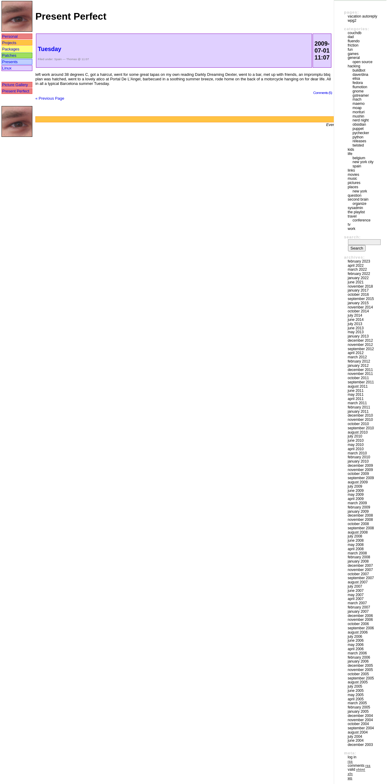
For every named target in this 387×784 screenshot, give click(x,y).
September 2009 (361, 478)
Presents (10, 62)
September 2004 (361, 728)
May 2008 (356, 545)
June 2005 (356, 691)
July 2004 (355, 736)
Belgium (359, 158)
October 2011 (358, 378)
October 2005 (358, 674)
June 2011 (356, 391)
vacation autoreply (362, 16)
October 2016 (358, 294)
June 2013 (356, 328)
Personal (10, 36)
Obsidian (359, 124)
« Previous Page (49, 98)
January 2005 (358, 711)
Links (351, 170)
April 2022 (356, 265)
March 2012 (357, 357)
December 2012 (360, 340)
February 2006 (359, 657)
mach (357, 99)
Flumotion (360, 87)
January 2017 (358, 290)
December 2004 (360, 716)
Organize (359, 204)
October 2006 (358, 624)
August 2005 (358, 682)
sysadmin (355, 208)
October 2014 (358, 311)
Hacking (354, 66)
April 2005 (356, 699)
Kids (351, 149)
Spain (58, 59)
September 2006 (361, 628)
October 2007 (358, 574)
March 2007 (357, 603)
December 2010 (360, 415)
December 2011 (360, 370)
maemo (359, 104)
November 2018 (360, 286)
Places (353, 187)
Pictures (354, 183)
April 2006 (356, 649)
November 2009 (360, 470)
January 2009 (358, 511)
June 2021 (356, 282)
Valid (356, 769)
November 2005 (360, 670)
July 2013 (355, 324)
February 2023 (359, 261)
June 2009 (356, 491)
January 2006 (358, 661)
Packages (10, 49)
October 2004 (358, 724)
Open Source (362, 62)
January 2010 (358, 461)
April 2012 (356, 353)
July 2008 (355, 536)
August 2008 (358, 532)
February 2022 (359, 274)
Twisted (358, 145)
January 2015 (358, 303)
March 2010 (357, 453)
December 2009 (360, 465)
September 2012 (361, 349)
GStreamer (361, 95)
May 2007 (356, 595)
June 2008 (356, 540)
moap (357, 108)
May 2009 (356, 494)
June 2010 (356, 440)
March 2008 (357, 553)
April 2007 (356, 599)
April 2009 (356, 499)
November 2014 (360, 307)
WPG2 (352, 20)
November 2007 (360, 570)
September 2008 (361, 528)
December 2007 (360, 565)
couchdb (354, 33)
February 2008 (359, 557)
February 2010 (359, 457)
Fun (350, 49)
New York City (363, 162)
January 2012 (358, 365)
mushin (358, 116)
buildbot (359, 70)
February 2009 (359, 507)
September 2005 (361, 678)
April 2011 (356, 399)
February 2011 (359, 407)
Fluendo (353, 41)
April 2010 (356, 449)
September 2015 (361, 299)
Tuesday (49, 49)
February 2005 (359, 707)
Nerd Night (361, 120)
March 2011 (357, 403)
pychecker (361, 133)
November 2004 (360, 720)
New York (360, 191)
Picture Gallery (15, 84)
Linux (6, 68)
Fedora (358, 83)
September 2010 (361, 428)
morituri (359, 112)
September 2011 (361, 382)
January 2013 (358, 336)
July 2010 (355, 436)
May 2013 (356, 332)
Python (358, 137)
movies (353, 175)
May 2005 (356, 695)
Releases (359, 141)
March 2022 (357, 269)
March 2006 (357, 653)
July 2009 (355, 486)
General (354, 58)
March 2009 (357, 503)
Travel (352, 216)
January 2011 (358, 411)
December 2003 (360, 745)
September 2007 (361, 578)
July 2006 (355, 636)
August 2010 (358, 432)
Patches (9, 55)
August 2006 (358, 632)
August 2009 (358, 482)
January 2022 (358, 278)
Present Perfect (15, 91)
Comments (359, 765)
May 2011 (356, 394)
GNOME (358, 91)
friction (353, 45)
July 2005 (355, 686)
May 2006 (356, 645)
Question (354, 195)
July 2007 (355, 586)
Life (350, 154)
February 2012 (359, 361)
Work (351, 229)
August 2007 (358, 582)
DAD (351, 37)
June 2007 (356, 591)
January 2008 (358, 561)
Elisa (356, 78)
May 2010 (356, 445)
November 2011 (360, 374)
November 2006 (360, 620)
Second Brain (358, 199)
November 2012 (360, 345)
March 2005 (357, 703)
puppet (358, 129)
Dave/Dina (360, 75)
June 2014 (356, 320)
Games (353, 54)
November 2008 (360, 520)
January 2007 (358, 611)
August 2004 (358, 732)
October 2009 (358, 474)
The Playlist (356, 212)
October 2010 (358, 424)
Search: (352, 237)
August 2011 (358, 386)
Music (352, 178)
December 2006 (360, 616)
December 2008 (360, 515)
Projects (9, 42)
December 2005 (360, 665)
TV (349, 224)
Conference (361, 220)
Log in (352, 757)
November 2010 (360, 420)
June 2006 (356, 640)
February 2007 (359, 607)
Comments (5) (322, 93)
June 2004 (356, 740)
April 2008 (356, 549)
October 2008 (358, 524)
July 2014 (355, 315)
